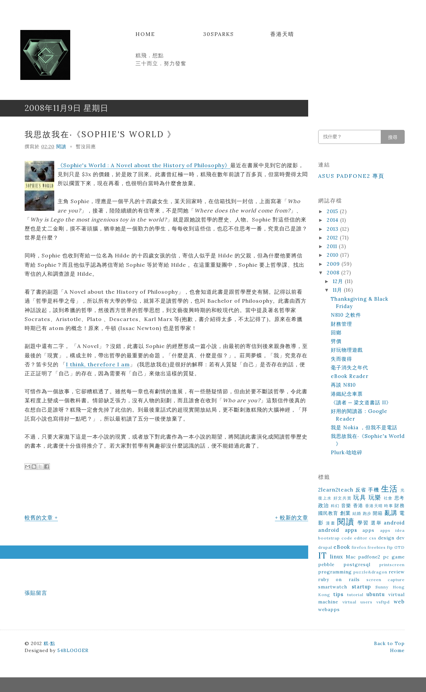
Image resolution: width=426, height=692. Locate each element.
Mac (351, 557)
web (399, 601)
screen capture (385, 579)
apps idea (392, 530)
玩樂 (374, 497)
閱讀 (61, 147)
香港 (358, 506)
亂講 (391, 513)
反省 (360, 490)
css (372, 537)
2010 (333, 255)
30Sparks (218, 34)
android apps (337, 530)
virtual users (357, 601)
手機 (373, 490)
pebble (326, 564)
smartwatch (332, 587)
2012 (333, 237)
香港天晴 (282, 34)
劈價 (336, 341)
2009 (334, 264)
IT (322, 555)
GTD (399, 547)
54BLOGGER (73, 650)
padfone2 (369, 557)
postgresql (356, 564)
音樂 (346, 506)
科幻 (335, 505)
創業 (345, 513)
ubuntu (375, 594)
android (394, 522)
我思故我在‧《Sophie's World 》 (100, 134)
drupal (325, 547)
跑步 (367, 513)
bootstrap (329, 537)
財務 (399, 506)
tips (338, 594)
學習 (363, 522)
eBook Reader (349, 376)
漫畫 (330, 522)
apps (368, 530)
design (386, 538)
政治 (323, 505)
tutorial (355, 594)
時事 (388, 505)
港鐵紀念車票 (347, 394)
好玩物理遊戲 (347, 350)
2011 (333, 246)
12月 (339, 281)
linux (336, 556)
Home (145, 34)
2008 (334, 272)
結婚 (356, 513)
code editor (354, 537)
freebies (377, 547)
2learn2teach (335, 490)
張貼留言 (36, 592)
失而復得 (341, 359)
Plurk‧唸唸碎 (346, 452)
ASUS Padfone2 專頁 (351, 176)
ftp (390, 547)
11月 (338, 290)
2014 (333, 220)
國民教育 (328, 513)
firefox (359, 547)
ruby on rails (339, 579)
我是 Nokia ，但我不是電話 (364, 427)
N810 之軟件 (346, 315)
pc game (394, 557)
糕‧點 (49, 643)
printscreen (392, 564)
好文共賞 (342, 498)
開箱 (378, 513)
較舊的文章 (39, 517)
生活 (389, 489)
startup (361, 586)
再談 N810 (343, 385)
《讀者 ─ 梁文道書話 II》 (361, 402)
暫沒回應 (86, 147)
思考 (399, 498)
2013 (333, 229)
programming (335, 572)
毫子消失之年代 (349, 367)
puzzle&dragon (370, 571)
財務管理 (341, 324)
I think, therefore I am (98, 364)
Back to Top (389, 643)
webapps (329, 609)
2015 (333, 211)
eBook (341, 547)
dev (400, 538)
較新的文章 (294, 517)
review (397, 572)
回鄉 (336, 332)
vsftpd (383, 601)
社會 (388, 498)
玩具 (359, 497)
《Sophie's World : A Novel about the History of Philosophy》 (144, 165)
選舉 (376, 523)
